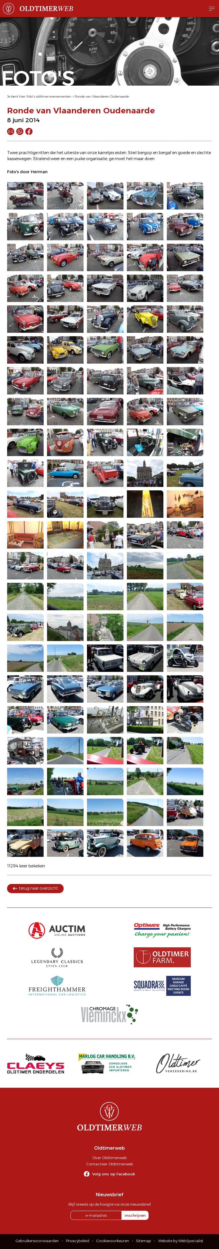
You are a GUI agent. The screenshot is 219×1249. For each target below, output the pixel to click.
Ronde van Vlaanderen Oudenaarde (102, 96)
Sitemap (143, 1241)
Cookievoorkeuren (112, 1241)
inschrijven (135, 1215)
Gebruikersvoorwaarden (37, 1241)
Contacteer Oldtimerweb (109, 1164)
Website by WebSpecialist (180, 1241)
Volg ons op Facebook (113, 1174)
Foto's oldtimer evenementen (49, 96)
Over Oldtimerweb (109, 1157)
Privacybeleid (77, 1241)
